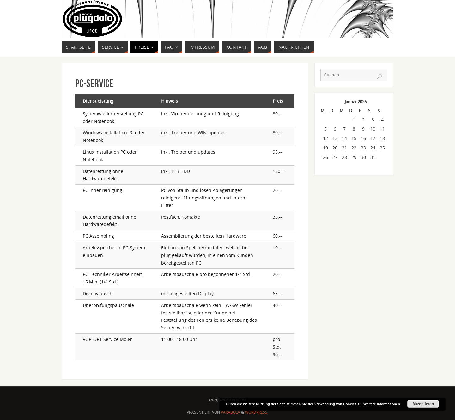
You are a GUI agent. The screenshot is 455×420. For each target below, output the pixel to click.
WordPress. (256, 412)
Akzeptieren (423, 404)
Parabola (230, 412)
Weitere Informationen (381, 404)
